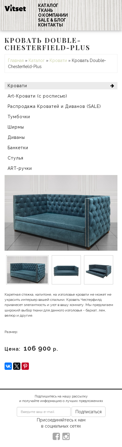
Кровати (58, 60)
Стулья (15, 158)
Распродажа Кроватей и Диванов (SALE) (54, 106)
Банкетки (18, 147)
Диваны (16, 137)
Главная (16, 60)
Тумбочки (19, 116)
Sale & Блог (52, 20)
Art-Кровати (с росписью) (37, 96)
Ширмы (16, 127)
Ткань (45, 10)
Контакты (50, 24)
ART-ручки (20, 168)
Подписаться (88, 411)
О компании (53, 15)
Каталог (48, 5)
